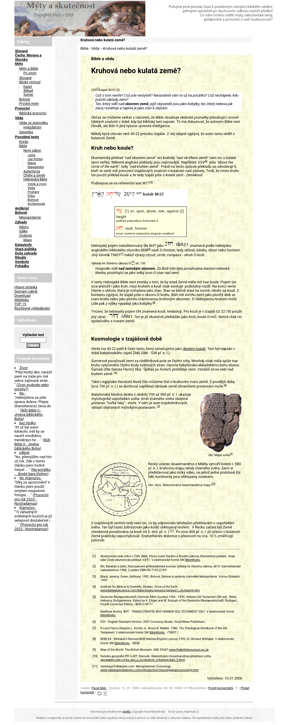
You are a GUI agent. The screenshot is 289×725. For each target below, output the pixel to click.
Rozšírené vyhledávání (32, 308)
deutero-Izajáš (194, 349)
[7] (122, 253)
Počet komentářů (220, 688)
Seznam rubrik (26, 291)
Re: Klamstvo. (30, 478)
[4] (153, 302)
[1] (98, 89)
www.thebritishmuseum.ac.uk (189, 650)
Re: (22, 393)
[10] (213, 483)
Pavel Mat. (99, 688)
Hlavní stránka (25, 287)
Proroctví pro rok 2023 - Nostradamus (31, 499)
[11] (172, 530)
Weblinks (21, 300)
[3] (158, 406)
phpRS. (126, 711)
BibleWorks (192, 560)
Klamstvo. (27, 508)
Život (23, 368)
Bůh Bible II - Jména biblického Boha (28, 414)
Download (22, 295)
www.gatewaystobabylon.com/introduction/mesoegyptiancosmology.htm (149, 670)
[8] (149, 249)
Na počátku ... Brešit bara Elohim (32, 471)
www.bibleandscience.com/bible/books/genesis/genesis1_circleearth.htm (150, 590)
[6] (206, 161)
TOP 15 (20, 304)
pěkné (24, 452)
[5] (151, 182)
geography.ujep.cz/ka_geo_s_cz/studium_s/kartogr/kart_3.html (142, 660)
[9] (231, 453)
